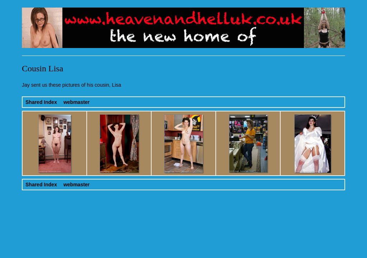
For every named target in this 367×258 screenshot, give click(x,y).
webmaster (76, 102)
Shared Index (41, 102)
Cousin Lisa (42, 68)
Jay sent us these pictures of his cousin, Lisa (71, 85)
